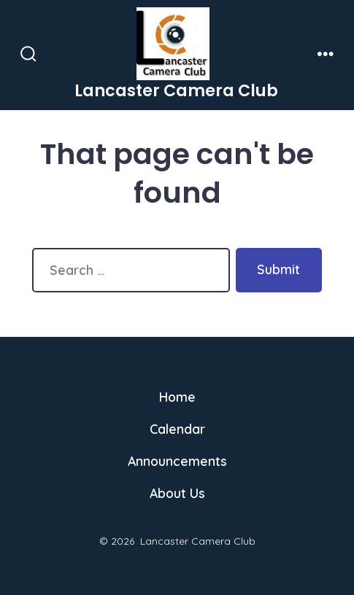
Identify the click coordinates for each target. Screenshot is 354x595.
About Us (177, 493)
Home (177, 397)
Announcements (177, 461)
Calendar (177, 429)
